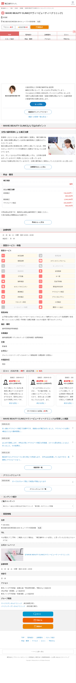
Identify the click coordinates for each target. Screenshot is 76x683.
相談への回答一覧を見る (37, 117)
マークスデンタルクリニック (11, 603)
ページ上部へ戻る (38, 651)
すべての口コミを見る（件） (38, 411)
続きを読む (13, 403)
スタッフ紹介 (50, 637)
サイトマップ (65, 657)
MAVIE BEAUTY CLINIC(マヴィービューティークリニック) (48, 554)
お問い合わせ (56, 657)
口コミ (43, 641)
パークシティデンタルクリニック (13, 606)
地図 (39, 21)
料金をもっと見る (38, 222)
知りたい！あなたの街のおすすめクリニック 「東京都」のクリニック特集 (28, 506)
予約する (52, 641)
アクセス (35, 641)
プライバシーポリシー (19, 657)
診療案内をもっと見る (38, 167)
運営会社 (9, 657)
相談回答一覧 (38, 467)
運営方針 (38, 657)
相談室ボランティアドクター (38, 112)
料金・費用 (25, 641)
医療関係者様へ (46, 657)
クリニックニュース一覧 (38, 489)
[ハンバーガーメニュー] (73, 3)
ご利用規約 (31, 657)
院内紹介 (31, 637)
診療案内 (40, 637)
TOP (22, 637)
